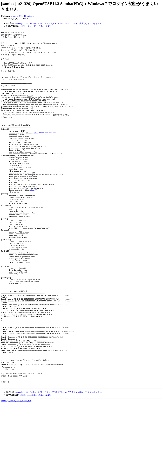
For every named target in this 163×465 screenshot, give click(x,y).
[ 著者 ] (47, 26)
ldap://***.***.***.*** (45, 147)
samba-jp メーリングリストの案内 (16, 462)
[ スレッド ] (31, 26)
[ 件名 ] (41, 26)
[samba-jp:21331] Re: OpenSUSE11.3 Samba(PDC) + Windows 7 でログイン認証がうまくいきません (58, 23)
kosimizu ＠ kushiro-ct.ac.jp (22, 16)
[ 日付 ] (22, 26)
